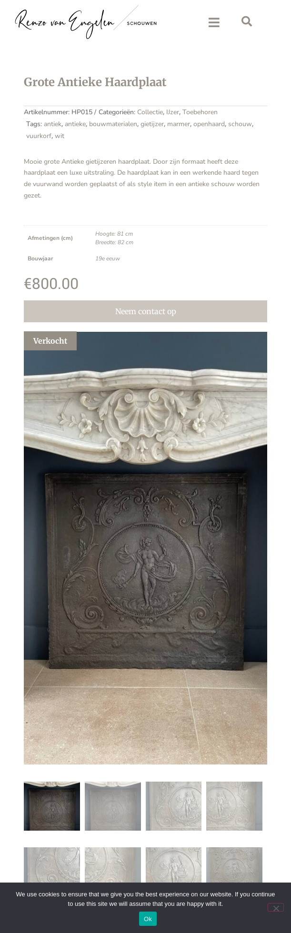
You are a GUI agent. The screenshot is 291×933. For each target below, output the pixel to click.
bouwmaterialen (113, 124)
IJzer (172, 112)
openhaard (209, 124)
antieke (75, 124)
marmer (178, 124)
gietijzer (152, 124)
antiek (52, 124)
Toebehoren (200, 112)
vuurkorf (38, 135)
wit (59, 135)
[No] (276, 907)
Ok (148, 919)
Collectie (150, 112)
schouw (240, 124)
